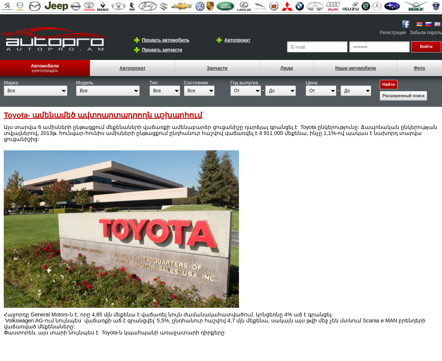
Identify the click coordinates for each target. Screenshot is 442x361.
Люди (287, 68)
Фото (419, 68)
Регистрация (393, 32)
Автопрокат (237, 40)
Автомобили (45, 66)
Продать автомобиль (166, 40)
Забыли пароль (426, 32)
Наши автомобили (355, 68)
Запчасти (217, 68)
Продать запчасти (162, 49)
